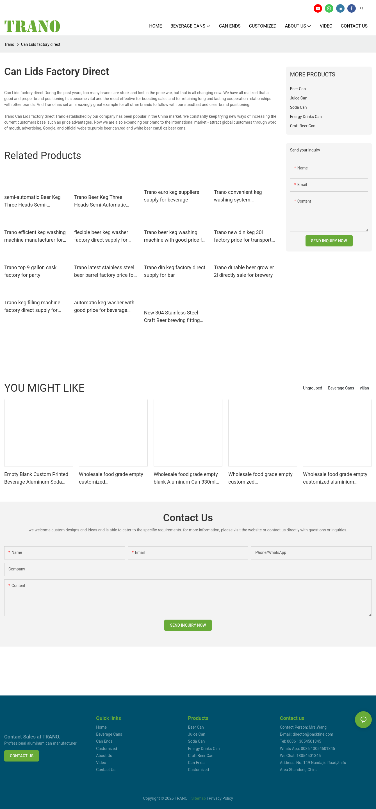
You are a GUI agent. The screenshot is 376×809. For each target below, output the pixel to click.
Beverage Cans (341, 388)
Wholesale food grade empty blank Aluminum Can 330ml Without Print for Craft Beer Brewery (186, 478)
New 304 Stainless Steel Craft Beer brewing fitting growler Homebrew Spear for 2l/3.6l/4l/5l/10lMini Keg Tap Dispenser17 (175, 317)
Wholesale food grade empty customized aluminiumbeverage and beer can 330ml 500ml (260, 478)
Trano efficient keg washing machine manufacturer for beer (35, 236)
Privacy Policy (221, 798)
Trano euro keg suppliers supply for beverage (171, 196)
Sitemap (198, 798)
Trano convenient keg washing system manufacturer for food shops (239, 196)
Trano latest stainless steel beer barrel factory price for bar (104, 271)
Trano (9, 44)
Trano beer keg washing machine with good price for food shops (175, 236)
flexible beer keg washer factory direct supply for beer (101, 236)
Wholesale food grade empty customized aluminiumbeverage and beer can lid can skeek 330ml (111, 478)
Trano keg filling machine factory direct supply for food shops (32, 307)
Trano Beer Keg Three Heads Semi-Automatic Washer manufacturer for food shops (102, 201)
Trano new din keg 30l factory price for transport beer (243, 236)
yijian (364, 388)
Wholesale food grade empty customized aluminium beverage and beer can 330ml (336, 478)
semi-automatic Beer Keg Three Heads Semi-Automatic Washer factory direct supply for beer (33, 201)
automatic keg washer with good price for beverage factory (104, 307)
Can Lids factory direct (40, 44)
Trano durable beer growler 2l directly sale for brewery (244, 271)
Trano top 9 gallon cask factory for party (30, 271)
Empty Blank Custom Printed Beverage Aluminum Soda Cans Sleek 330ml (36, 478)
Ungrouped (312, 388)
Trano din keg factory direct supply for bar (174, 271)
